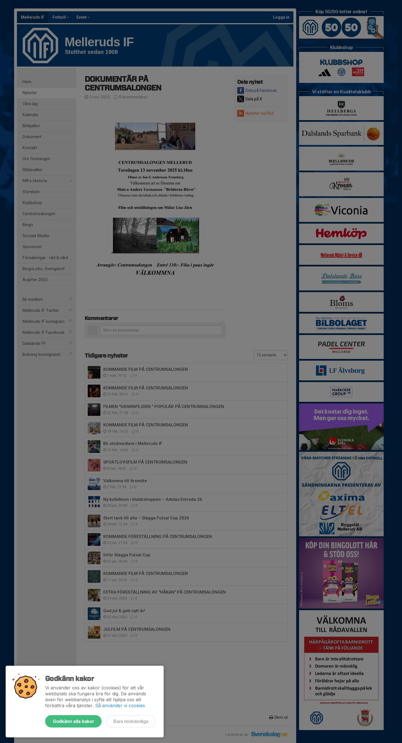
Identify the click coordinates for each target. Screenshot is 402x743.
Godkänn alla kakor (73, 721)
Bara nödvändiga (130, 721)
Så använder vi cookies (120, 705)
